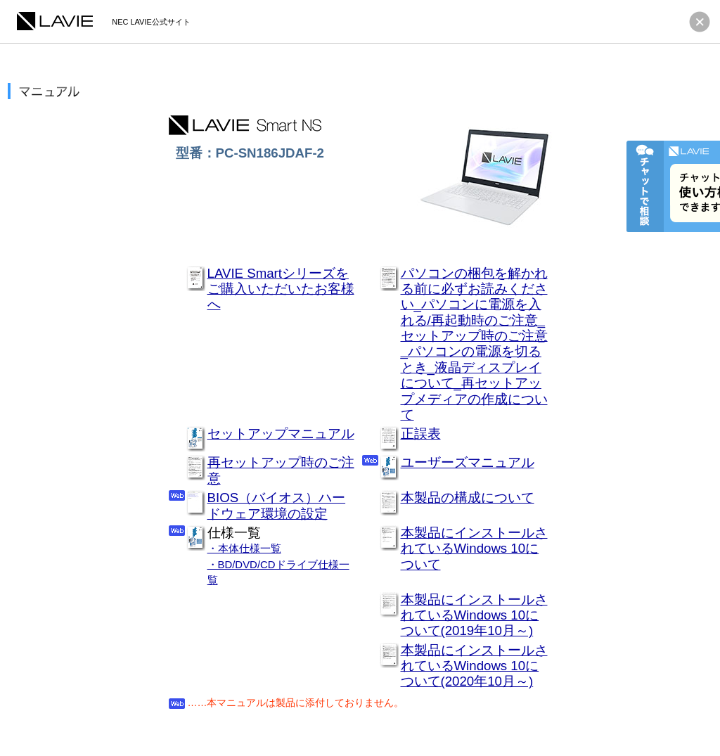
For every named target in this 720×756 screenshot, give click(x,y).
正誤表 (421, 433)
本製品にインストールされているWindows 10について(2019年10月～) (474, 615)
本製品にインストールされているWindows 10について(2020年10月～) (474, 666)
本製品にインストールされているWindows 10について (474, 548)
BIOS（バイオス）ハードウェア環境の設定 (276, 505)
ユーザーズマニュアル (467, 462)
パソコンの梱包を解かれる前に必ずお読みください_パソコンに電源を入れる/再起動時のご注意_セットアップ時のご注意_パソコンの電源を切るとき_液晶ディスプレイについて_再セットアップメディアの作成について (474, 344)
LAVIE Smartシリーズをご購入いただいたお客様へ (280, 289)
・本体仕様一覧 (244, 548)
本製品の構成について (467, 497)
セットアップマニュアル (280, 433)
